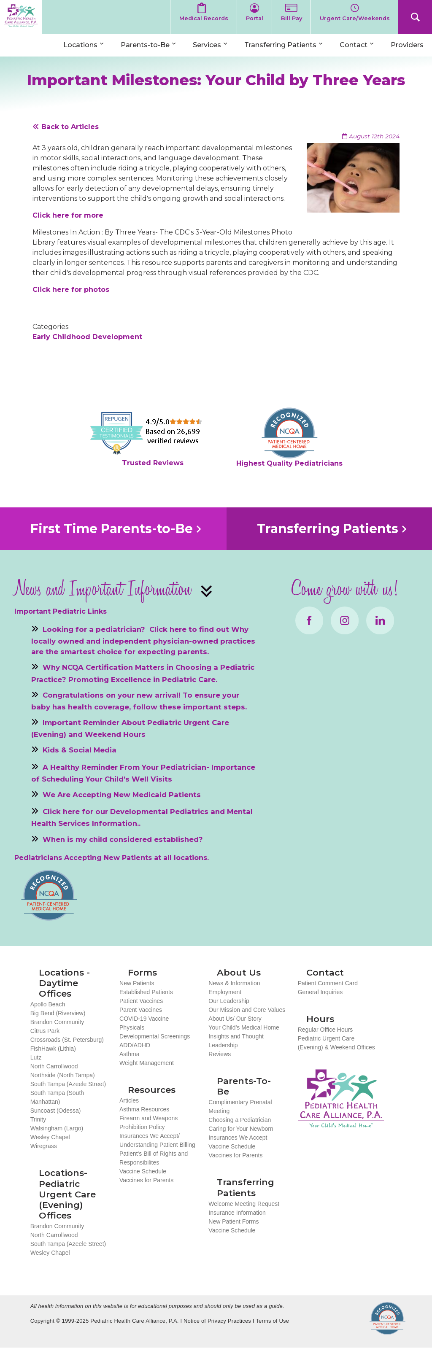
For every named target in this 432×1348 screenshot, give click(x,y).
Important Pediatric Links (60, 611)
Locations (80, 45)
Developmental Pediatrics (159, 811)
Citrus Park (44, 1030)
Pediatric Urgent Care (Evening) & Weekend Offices (336, 1043)
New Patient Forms (233, 1221)
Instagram (345, 620)
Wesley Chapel (50, 1137)
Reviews (219, 1054)
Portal (254, 18)
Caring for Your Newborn (240, 1128)
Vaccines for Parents (146, 1180)
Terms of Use (272, 1321)
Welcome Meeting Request (243, 1203)
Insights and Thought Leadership (236, 1041)
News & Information (234, 983)
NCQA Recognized (387, 1318)
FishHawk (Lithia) (53, 1048)
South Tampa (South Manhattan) (57, 1097)
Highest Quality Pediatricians (289, 463)
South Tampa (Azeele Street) (68, 1084)
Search (415, 17)
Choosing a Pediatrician (239, 1119)
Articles (129, 1100)
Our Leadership (228, 1001)
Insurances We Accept (237, 1137)
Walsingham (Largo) (57, 1128)
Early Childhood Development (87, 337)
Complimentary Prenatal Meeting (240, 1106)
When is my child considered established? (123, 839)
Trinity (38, 1119)
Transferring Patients (280, 45)
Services (207, 45)
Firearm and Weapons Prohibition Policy (148, 1122)
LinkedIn (380, 620)
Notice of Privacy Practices (217, 1321)
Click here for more (67, 215)
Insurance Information (236, 1212)
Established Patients (146, 992)
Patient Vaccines (141, 1001)
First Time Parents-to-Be (111, 529)
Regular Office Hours (325, 1029)
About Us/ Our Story (234, 1018)
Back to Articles (65, 127)
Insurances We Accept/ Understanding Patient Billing (157, 1140)
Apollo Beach (47, 1004)
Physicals (131, 1027)
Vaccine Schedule (142, 1171)
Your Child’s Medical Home (243, 1027)
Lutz (35, 1057)
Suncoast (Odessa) (55, 1110)
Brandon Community (57, 1022)
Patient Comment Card (328, 983)
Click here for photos (70, 290)
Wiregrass (43, 1146)
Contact (353, 45)
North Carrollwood (54, 1066)
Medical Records (203, 18)
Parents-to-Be (145, 45)
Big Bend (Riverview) (58, 1013)
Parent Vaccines (140, 1009)
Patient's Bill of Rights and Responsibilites (153, 1158)
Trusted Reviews (153, 463)
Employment (224, 992)
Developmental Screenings (154, 1036)
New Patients (136, 983)
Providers (407, 45)
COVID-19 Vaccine (144, 1018)
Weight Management (146, 1063)
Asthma (129, 1054)
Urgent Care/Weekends (355, 18)
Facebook (309, 620)
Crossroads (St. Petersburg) (67, 1039)
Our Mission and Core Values (246, 1009)
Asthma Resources (144, 1109)
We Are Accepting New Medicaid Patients (122, 794)
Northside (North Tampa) (62, 1075)
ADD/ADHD (134, 1045)
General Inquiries (320, 992)
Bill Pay (291, 18)
